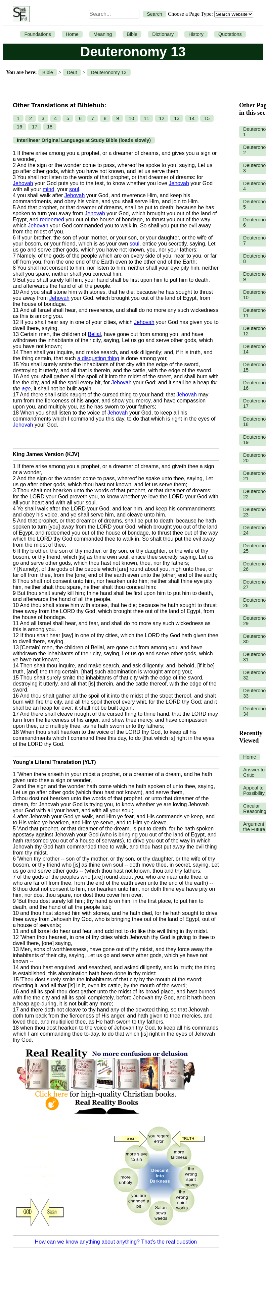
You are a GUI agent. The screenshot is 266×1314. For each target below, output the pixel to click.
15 (207, 118)
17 (34, 126)
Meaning (102, 34)
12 (161, 118)
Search (154, 14)
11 (146, 118)
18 (49, 126)
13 (176, 118)
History (196, 34)
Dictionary (163, 34)
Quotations (230, 34)
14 (191, 118)
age (26, 388)
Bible (132, 34)
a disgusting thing (98, 358)
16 (19, 126)
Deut (72, 72)
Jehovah (23, 183)
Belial (94, 334)
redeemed (52, 219)
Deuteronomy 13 (108, 72)
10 (131, 118)
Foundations (37, 34)
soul (74, 189)
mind (48, 189)
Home (72, 34)
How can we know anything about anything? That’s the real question (116, 1242)
